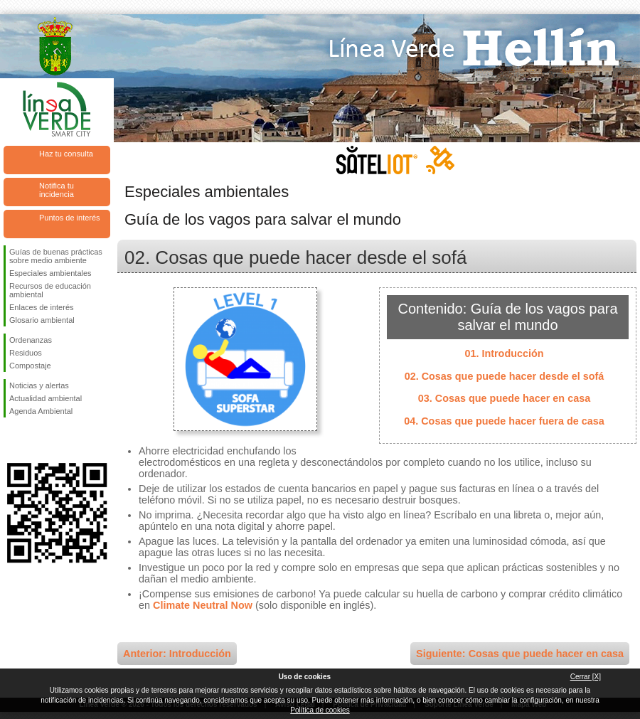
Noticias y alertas (39, 385)
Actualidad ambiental (45, 398)
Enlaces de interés (41, 307)
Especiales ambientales (50, 273)
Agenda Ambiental (41, 411)
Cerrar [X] (585, 677)
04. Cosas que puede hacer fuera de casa (504, 421)
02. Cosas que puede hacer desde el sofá (504, 376)
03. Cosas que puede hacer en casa (504, 398)
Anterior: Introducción (177, 653)
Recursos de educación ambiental (50, 290)
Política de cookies (319, 710)
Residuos (25, 352)
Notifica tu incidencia (56, 189)
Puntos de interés (69, 217)
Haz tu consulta (66, 153)
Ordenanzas (30, 340)
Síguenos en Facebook (12, 440)
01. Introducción (503, 353)
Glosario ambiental (42, 320)
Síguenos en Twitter (35, 440)
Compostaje (30, 365)
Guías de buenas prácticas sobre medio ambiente (55, 256)
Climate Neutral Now (202, 605)
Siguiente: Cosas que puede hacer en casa (520, 653)
